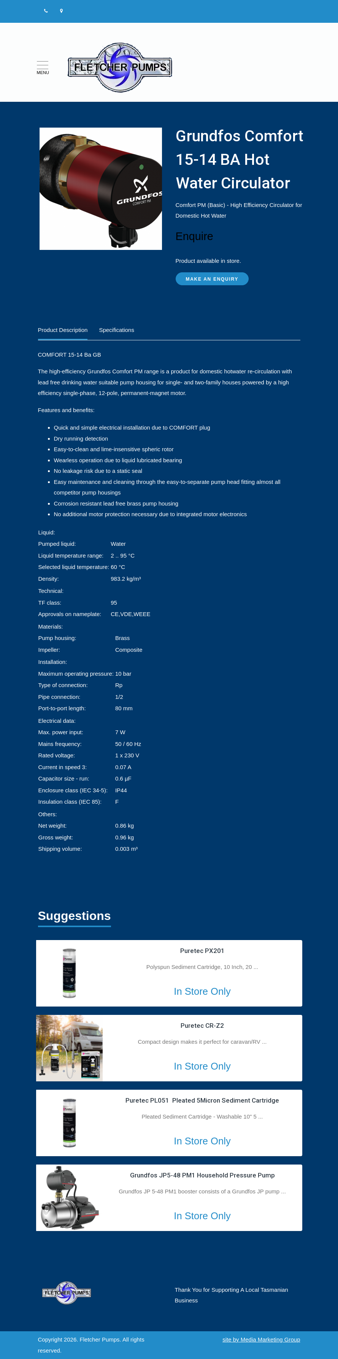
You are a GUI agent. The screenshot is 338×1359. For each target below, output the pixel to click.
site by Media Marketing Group (261, 1339)
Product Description (63, 330)
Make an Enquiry (212, 279)
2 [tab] (74, 1071)
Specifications (116, 330)
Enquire (194, 236)
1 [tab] (64, 1071)
